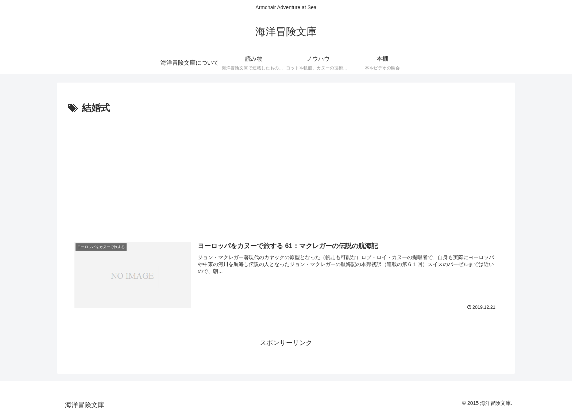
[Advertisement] (286, 171)
